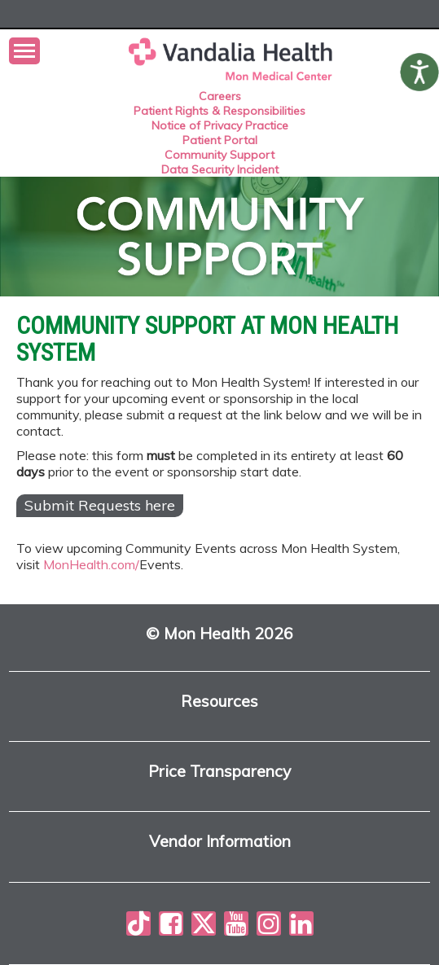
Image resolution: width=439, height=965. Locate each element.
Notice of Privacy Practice (219, 125)
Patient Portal (219, 140)
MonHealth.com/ (91, 564)
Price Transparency (219, 771)
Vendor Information (220, 841)
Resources (219, 701)
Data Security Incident (220, 169)
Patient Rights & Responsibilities (219, 110)
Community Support (219, 154)
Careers (220, 96)
